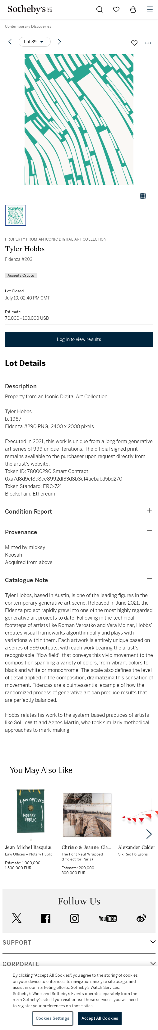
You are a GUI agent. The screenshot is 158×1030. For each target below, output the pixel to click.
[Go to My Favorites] (116, 9)
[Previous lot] (10, 42)
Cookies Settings (52, 1018)
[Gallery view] (143, 196)
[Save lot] (134, 43)
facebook (45, 918)
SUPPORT (16, 942)
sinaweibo (141, 918)
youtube (108, 918)
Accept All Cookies (99, 1018)
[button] (79, 119)
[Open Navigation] (150, 9)
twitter (16, 918)
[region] (79, 998)
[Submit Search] (99, 9)
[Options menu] (35, 42)
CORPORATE (21, 964)
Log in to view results (79, 339)
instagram (74, 918)
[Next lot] (59, 42)
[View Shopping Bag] (133, 9)
